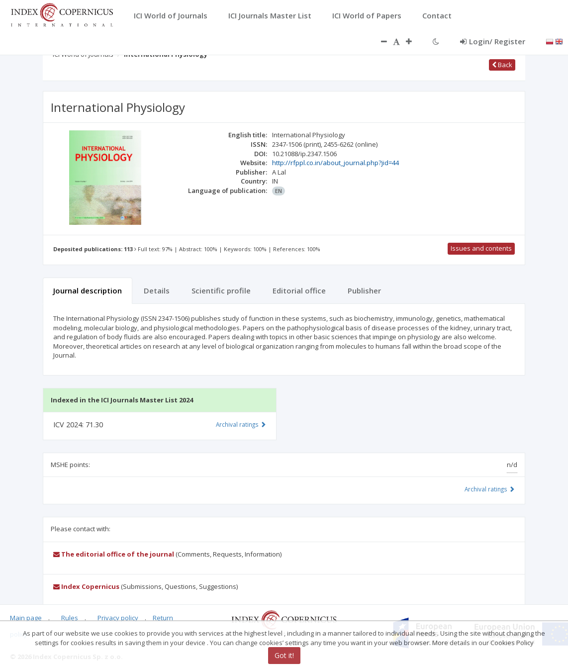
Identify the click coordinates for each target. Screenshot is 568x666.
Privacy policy (117, 617)
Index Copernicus (86, 586)
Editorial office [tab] (299, 290)
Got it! (284, 655)
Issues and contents (481, 248)
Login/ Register (492, 41)
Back (502, 64)
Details (157, 290)
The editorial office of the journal (113, 554)
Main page (26, 617)
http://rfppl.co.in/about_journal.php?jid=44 (335, 162)
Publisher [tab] (364, 290)
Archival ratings (490, 489)
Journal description (87, 290)
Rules (69, 617)
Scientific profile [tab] (221, 290)
